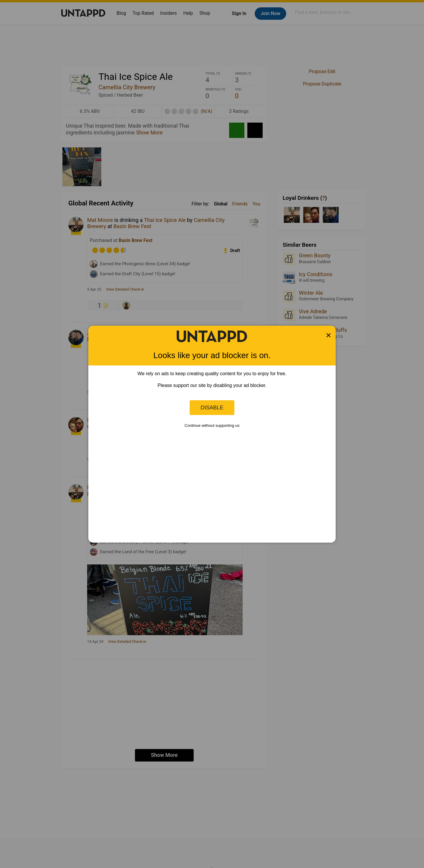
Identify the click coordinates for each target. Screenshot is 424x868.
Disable (212, 407)
